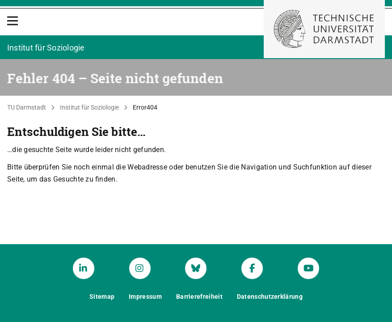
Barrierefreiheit (199, 296)
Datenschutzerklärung (270, 296)
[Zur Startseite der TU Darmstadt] (324, 29)
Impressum (145, 296)
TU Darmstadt (26, 107)
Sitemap (101, 296)
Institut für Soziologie (89, 107)
